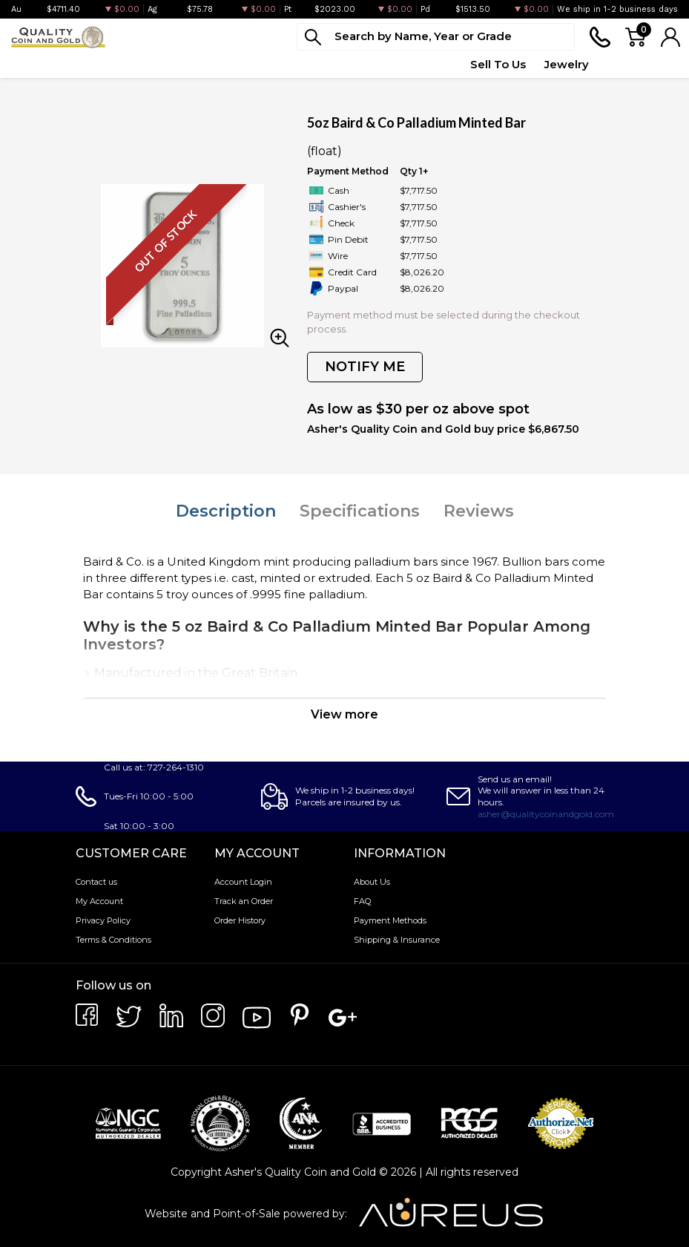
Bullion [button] (28, 64)
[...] (436, 36)
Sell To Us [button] (498, 64)
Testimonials (643, 64)
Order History (240, 920)
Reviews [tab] (479, 511)
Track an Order (243, 901)
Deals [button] (271, 64)
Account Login (243, 882)
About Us (372, 882)
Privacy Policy (103, 920)
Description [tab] (226, 511)
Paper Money (198, 64)
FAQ (362, 901)
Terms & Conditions (113, 940)
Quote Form (417, 64)
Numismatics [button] (104, 64)
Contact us (96, 882)
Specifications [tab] (360, 511)
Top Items (334, 64)
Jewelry (566, 64)
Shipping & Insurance (397, 940)
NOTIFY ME (365, 367)
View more (344, 714)
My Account (99, 901)
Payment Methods (390, 920)
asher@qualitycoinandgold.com (546, 813)
